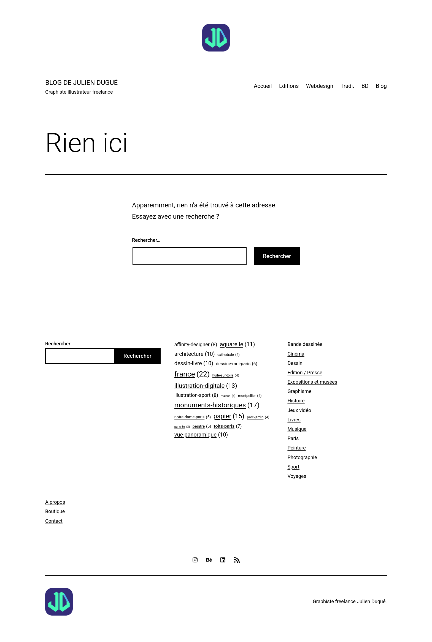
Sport (293, 467)
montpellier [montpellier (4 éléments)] (249, 396)
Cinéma (295, 354)
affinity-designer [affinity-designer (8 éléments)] (195, 344)
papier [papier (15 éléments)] (229, 416)
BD (365, 86)
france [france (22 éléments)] (192, 374)
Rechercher (58, 343)
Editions (289, 86)
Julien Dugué (371, 601)
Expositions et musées (312, 382)
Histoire (295, 400)
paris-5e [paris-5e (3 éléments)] (182, 426)
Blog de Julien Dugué (81, 82)
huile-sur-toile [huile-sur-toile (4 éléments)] (225, 375)
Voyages (296, 476)
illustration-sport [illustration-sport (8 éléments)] (196, 395)
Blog (381, 86)
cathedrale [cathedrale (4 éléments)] (228, 355)
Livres (294, 419)
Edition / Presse (304, 372)
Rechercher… (146, 240)
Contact (54, 521)
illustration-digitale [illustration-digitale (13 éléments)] (205, 386)
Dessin (294, 363)
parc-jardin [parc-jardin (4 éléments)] (258, 417)
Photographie (302, 457)
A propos (55, 502)
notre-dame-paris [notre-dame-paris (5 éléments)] (192, 417)
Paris (293, 438)
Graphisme (299, 391)
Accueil (263, 86)
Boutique (55, 511)
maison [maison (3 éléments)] (228, 396)
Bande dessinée (304, 344)
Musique (296, 429)
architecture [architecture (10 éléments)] (194, 354)
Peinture (296, 448)
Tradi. (347, 86)
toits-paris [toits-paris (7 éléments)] (228, 426)
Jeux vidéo (299, 410)
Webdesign (319, 86)
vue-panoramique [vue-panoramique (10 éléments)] (201, 435)
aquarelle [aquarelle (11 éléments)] (237, 344)
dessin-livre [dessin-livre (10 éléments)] (193, 363)
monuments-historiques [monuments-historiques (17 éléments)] (217, 405)
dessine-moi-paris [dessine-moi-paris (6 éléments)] (237, 363)
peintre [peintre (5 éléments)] (202, 426)
